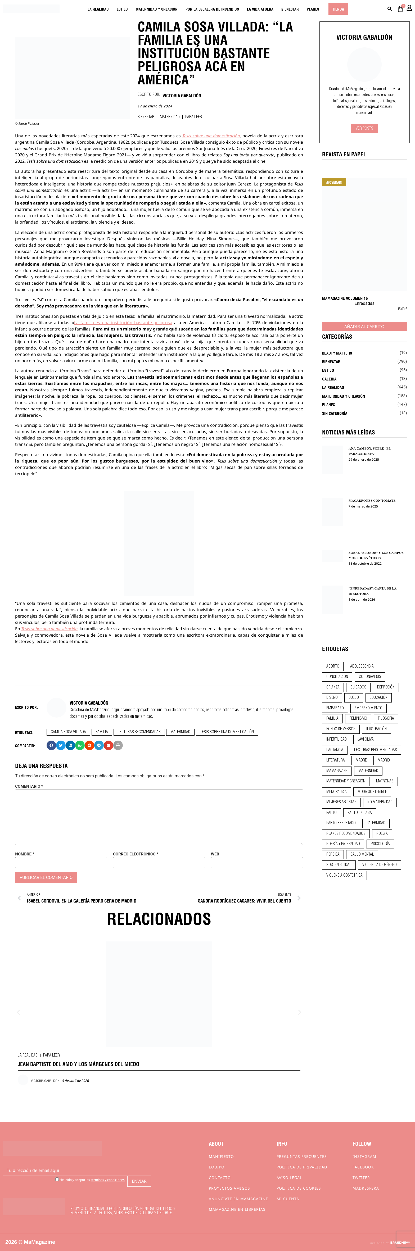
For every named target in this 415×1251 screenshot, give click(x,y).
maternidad (180, 732)
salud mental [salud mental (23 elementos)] (362, 854)
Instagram (364, 1156)
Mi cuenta (288, 1198)
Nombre (24, 854)
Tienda (338, 9)
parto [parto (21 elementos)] (331, 813)
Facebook (363, 1167)
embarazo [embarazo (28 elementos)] (335, 708)
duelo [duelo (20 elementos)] (354, 698)
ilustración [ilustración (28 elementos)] (376, 729)
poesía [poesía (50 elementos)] (382, 834)
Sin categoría (334, 413)
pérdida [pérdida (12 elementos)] (333, 854)
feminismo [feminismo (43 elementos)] (358, 718)
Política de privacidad (302, 1167)
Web (215, 854)
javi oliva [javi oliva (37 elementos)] (366, 739)
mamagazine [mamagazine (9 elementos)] (337, 771)
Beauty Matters (337, 353)
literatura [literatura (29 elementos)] (335, 760)
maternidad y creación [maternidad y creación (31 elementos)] (345, 781)
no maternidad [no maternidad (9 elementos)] (380, 802)
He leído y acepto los (90, 1179)
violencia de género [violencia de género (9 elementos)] (379, 865)
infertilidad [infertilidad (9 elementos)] (336, 739)
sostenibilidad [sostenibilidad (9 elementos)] (338, 865)
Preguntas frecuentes (302, 1156)
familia (102, 732)
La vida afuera (260, 9)
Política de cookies (299, 1188)
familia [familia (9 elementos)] (332, 718)
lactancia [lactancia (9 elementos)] (334, 750)
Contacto (220, 1177)
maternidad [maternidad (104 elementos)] (368, 771)
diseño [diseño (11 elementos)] (332, 698)
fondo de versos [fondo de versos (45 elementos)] (340, 729)
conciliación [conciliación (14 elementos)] (337, 677)
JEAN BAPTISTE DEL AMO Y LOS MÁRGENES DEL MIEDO (78, 1063)
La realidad (98, 9)
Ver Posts (364, 128)
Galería (329, 379)
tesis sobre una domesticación (227, 732)
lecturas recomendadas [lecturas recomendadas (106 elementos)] (375, 750)
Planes (313, 9)
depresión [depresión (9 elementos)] (386, 687)
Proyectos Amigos (229, 1188)
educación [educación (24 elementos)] (378, 698)
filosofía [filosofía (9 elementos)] (386, 718)
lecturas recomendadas (139, 732)
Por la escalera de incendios (212, 9)
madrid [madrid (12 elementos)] (384, 760)
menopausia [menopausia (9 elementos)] (336, 792)
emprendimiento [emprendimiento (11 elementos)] (368, 708)
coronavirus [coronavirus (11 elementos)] (370, 677)
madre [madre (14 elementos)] (361, 760)
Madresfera (366, 1188)
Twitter (361, 1177)
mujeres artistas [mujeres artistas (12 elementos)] (341, 802)
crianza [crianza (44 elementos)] (333, 687)
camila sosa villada (68, 732)
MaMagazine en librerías (237, 1209)
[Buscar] (389, 8)
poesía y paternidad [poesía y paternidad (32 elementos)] (343, 844)
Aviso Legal (289, 1177)
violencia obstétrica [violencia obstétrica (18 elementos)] (344, 875)
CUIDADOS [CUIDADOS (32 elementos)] (358, 687)
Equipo (216, 1167)
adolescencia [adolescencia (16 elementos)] (362, 666)
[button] (51, 745)
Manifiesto (221, 1156)
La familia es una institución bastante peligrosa (123, 322)
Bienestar (290, 9)
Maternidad (170, 117)
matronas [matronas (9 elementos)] (385, 781)
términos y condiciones (108, 1179)
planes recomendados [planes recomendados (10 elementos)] (346, 834)
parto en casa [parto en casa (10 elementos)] (360, 813)
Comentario (29, 786)
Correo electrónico (135, 854)
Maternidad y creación (157, 9)
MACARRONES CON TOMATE (372, 500)
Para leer (193, 117)
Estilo (122, 9)
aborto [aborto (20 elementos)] (332, 666)
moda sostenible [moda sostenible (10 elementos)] (372, 792)
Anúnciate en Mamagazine (238, 1198)
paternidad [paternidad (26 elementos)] (376, 823)
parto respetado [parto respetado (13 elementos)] (341, 823)
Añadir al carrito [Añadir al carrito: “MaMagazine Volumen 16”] (364, 326)
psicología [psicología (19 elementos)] (380, 844)
